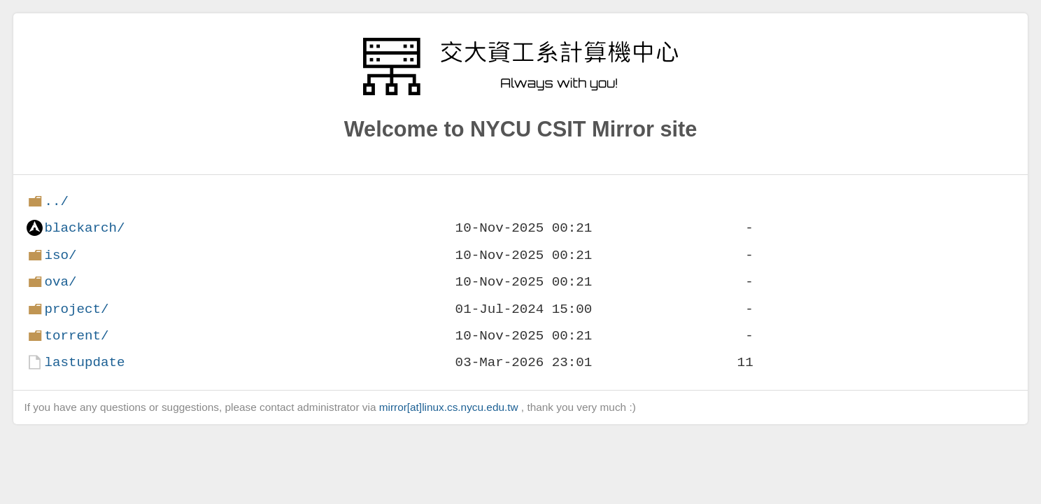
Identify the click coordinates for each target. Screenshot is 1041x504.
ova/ (60, 281)
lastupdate (84, 362)
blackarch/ (84, 227)
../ (56, 201)
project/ (76, 309)
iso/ (60, 255)
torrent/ (76, 335)
